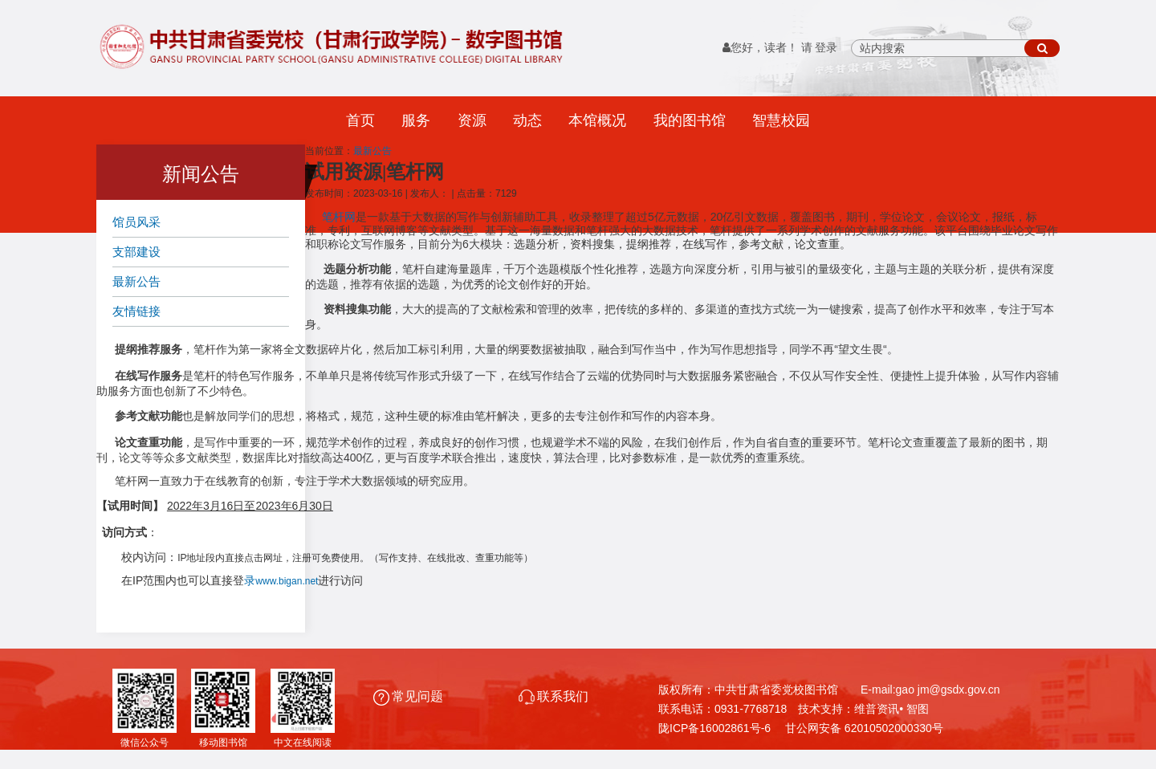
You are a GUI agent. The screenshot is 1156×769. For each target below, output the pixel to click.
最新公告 (136, 281)
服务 (415, 120)
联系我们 (553, 696)
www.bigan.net (286, 581)
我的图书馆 (689, 120)
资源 (472, 120)
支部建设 (136, 251)
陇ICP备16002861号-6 (714, 728)
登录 (826, 48)
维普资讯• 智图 (891, 708)
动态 (527, 120)
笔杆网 (339, 217)
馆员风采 (136, 222)
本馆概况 (597, 120)
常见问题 (409, 696)
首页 (360, 120)
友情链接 (136, 311)
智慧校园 (781, 120)
